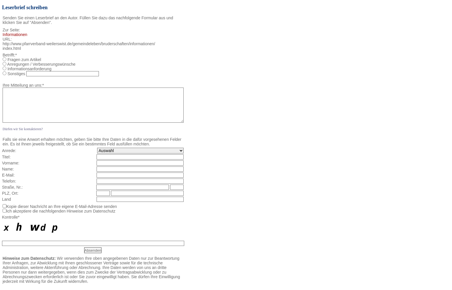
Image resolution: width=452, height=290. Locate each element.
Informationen (15, 34)
